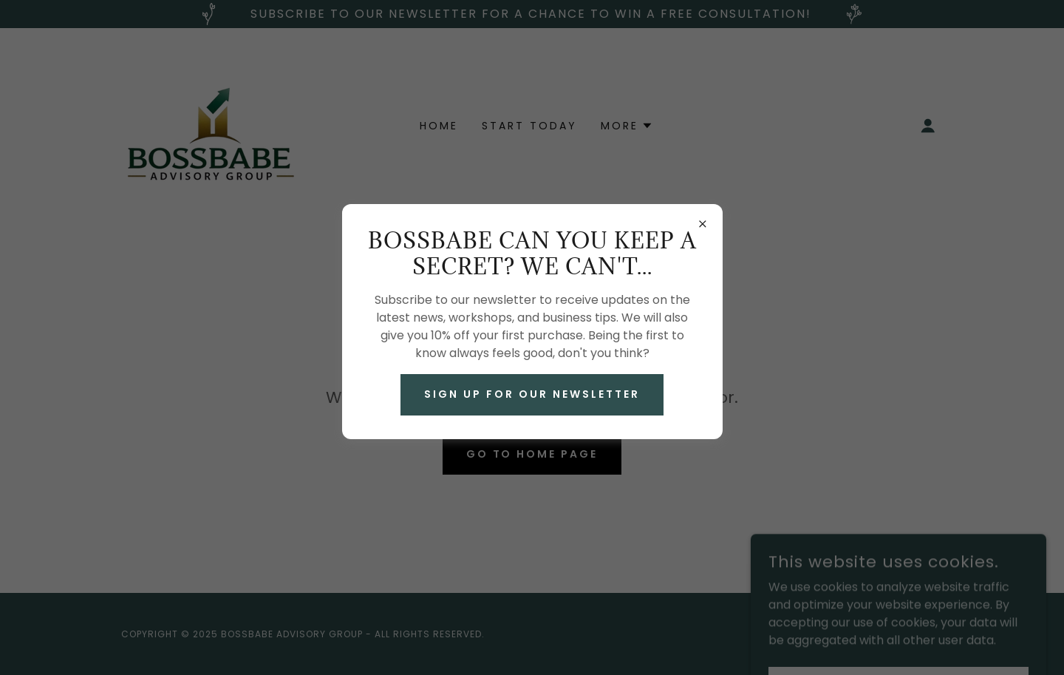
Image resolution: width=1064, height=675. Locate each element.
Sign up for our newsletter (532, 394)
